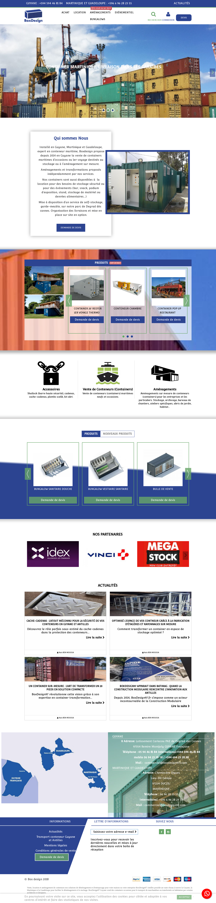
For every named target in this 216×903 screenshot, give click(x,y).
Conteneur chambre (128, 308)
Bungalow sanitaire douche (53, 489)
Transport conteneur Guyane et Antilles (55, 838)
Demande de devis (52, 857)
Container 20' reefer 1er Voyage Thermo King (88, 312)
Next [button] (186, 301)
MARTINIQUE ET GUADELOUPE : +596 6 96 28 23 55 (99, 3)
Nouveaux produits (117, 434)
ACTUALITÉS (182, 3)
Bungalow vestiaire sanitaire (108, 489)
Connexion (168, 20)
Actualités (107, 585)
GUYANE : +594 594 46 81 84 (44, 3)
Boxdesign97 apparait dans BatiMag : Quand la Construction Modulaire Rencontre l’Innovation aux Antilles (150, 689)
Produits (91, 434)
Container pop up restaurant (169, 310)
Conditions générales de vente (56, 850)
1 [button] (123, 336)
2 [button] (127, 336)
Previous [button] (69, 301)
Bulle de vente (163, 489)
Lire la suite (95, 637)
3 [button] (132, 336)
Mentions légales (55, 845)
